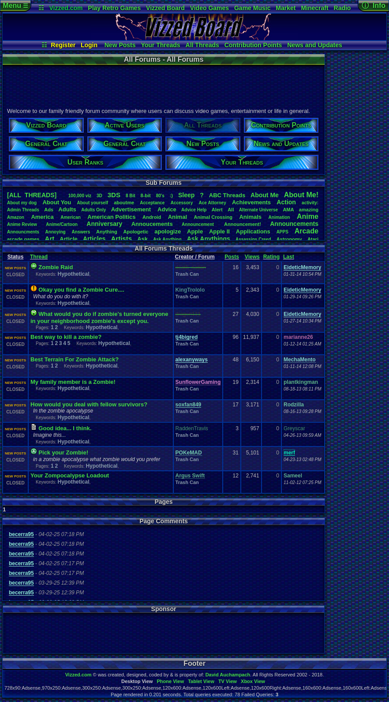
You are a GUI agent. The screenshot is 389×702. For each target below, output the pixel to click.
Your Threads (160, 45)
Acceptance (152, 202)
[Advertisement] (163, 85)
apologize (167, 231)
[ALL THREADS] (31, 195)
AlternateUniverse (258, 209)
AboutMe (265, 195)
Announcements (294, 223)
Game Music (252, 7)
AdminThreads (23, 209)
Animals (250, 217)
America (42, 217)
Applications (253, 231)
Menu (15, 5)
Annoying (55, 231)
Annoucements (152, 224)
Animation (279, 217)
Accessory (182, 202)
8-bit (146, 195)
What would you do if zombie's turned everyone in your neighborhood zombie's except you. (99, 317)
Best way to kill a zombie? (65, 337)
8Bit (130, 195)
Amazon (15, 217)
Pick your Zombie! (63, 452)
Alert (217, 209)
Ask (142, 239)
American (70, 217)
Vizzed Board (165, 7)
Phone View (170, 681)
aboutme (124, 202)
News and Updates (314, 45)
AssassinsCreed (253, 239)
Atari (312, 239)
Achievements (251, 202)
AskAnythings (208, 238)
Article (68, 239)
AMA (288, 209)
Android (151, 217)
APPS (282, 231)
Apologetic (136, 231)
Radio (342, 7)
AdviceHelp (193, 209)
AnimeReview (22, 224)
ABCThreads (227, 195)
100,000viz (79, 195)
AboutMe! (301, 195)
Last (288, 257)
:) (171, 195)
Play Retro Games (114, 7)
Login (89, 45)
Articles (94, 238)
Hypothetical (73, 274)
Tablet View (201, 681)
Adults (67, 209)
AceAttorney (212, 202)
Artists (121, 238)
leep (186, 195)
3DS (114, 195)
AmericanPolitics (111, 217)
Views (252, 257)
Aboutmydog (22, 202)
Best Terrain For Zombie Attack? (74, 359)
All (231, 209)
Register (63, 45)
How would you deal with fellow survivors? (88, 404)
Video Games (209, 7)
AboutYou (56, 202)
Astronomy (289, 239)
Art (50, 238)
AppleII (219, 231)
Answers (81, 231)
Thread (39, 257)
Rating (271, 257)
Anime (307, 216)
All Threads (202, 45)
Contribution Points (253, 45)
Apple (195, 231)
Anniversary (104, 223)
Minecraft (314, 7)
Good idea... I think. (64, 428)
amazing (308, 209)
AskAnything (167, 239)
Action (286, 202)
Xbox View (253, 681)
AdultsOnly (93, 209)
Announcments (23, 231)
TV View (227, 681)
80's (160, 195)
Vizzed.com (65, 7)
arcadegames (23, 239)
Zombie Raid (55, 267)
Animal (177, 217)
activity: (310, 202)
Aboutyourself (92, 202)
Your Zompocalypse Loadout (69, 475)
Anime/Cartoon (62, 224)
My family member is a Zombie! (73, 382)
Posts (231, 257)
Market (285, 7)
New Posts (120, 45)
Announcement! (242, 224)
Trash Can (187, 274)
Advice (166, 209)
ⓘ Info (373, 5)
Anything (106, 231)
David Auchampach (228, 674)
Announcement (198, 224)
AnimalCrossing (213, 217)
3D (99, 195)
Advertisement (132, 209)
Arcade (306, 231)
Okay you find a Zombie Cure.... (81, 289)
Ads (48, 209)
